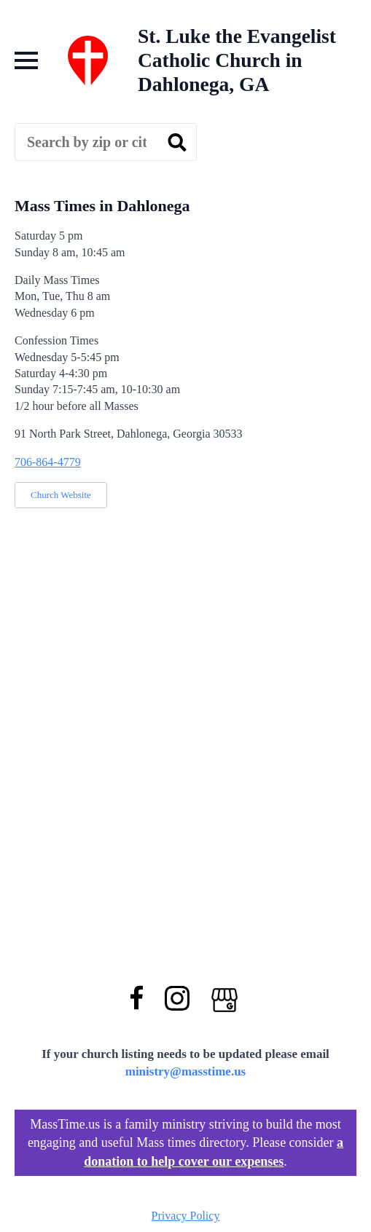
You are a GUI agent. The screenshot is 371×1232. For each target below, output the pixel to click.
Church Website (61, 494)
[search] (177, 143)
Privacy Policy (186, 1215)
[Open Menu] (26, 60)
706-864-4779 (48, 462)
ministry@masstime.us (185, 1071)
